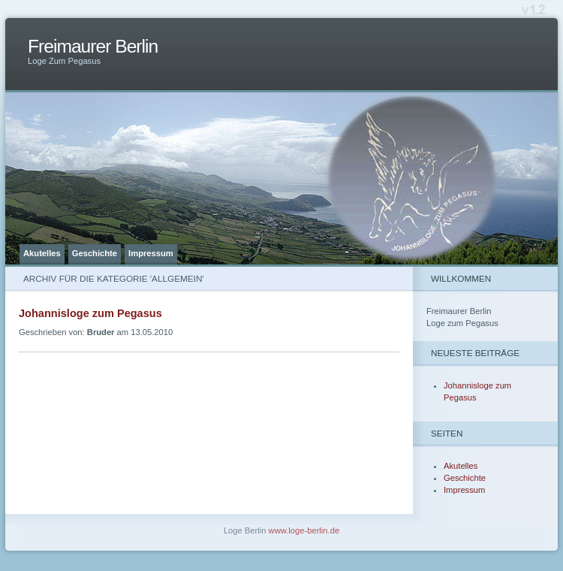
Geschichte (94, 253)
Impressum (150, 253)
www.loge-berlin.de (304, 530)
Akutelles (42, 253)
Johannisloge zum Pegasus (90, 313)
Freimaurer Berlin (93, 46)
